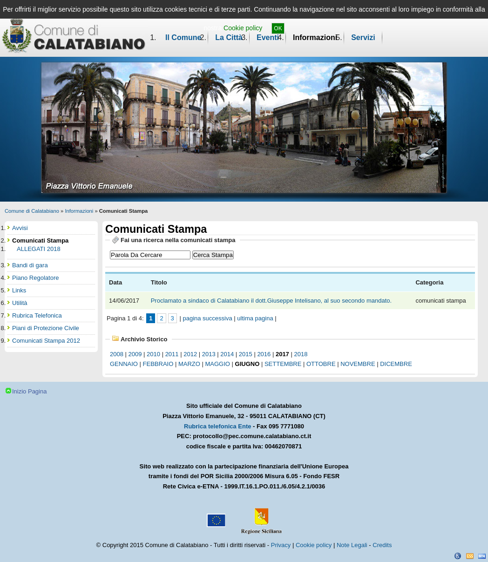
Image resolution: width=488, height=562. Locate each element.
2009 (135, 354)
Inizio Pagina (29, 391)
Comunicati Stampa (40, 240)
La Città (229, 37)
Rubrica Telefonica (37, 315)
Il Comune (183, 37)
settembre (282, 363)
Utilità (19, 302)
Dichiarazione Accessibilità (457, 556)
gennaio (124, 363)
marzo (189, 363)
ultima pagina (255, 318)
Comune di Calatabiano (32, 211)
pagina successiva (207, 318)
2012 (190, 354)
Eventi (268, 37)
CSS (470, 556)
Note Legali (352, 545)
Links (19, 290)
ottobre (321, 363)
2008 (116, 354)
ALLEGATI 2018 (39, 248)
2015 (245, 354)
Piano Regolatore (35, 277)
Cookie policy (243, 28)
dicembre (396, 363)
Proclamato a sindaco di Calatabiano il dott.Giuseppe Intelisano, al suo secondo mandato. (272, 300)
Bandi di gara (30, 265)
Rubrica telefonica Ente (217, 426)
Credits (382, 545)
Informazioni (315, 37)
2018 (300, 354)
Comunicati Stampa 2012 (46, 340)
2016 (264, 354)
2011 (172, 354)
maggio (217, 363)
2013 (209, 354)
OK (278, 28)
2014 (227, 354)
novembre (357, 363)
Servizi (363, 37)
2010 (153, 354)
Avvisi (20, 227)
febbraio (158, 363)
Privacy (281, 545)
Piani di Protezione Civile (45, 328)
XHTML (482, 556)
